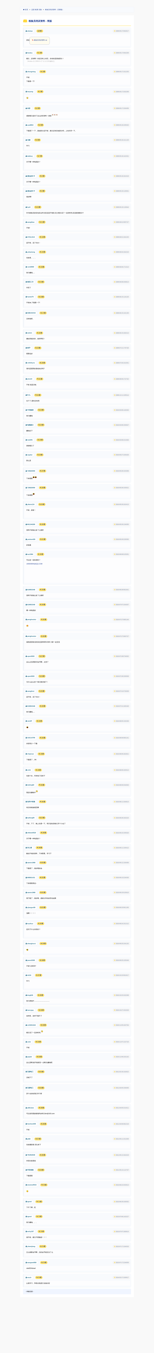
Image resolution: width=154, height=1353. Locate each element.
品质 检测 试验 (36, 9)
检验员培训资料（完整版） (54, 9)
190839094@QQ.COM (36, 586)
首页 (25, 9)
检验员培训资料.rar (41, 40)
